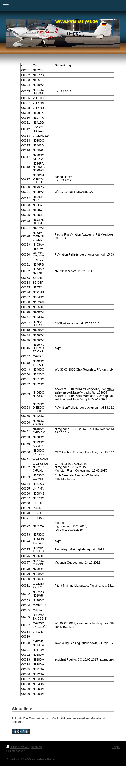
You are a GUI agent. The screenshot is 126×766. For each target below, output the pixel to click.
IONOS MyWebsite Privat (38, 759)
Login (116, 747)
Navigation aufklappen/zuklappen (63, 5)
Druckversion (17, 747)
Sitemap (36, 747)
